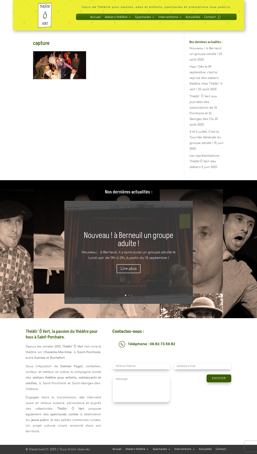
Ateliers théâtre (116, 17)
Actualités (193, 17)
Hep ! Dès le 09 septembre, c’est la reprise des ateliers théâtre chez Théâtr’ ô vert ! (205, 78)
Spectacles (143, 17)
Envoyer (219, 378)
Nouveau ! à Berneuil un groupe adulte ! (128, 239)
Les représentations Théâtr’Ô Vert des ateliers (204, 161)
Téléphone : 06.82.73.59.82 (151, 343)
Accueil (95, 17)
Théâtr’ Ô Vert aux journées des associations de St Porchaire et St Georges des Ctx (203, 108)
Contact (210, 17)
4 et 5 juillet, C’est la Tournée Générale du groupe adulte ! (205, 137)
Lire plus (129, 269)
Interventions (168, 17)
